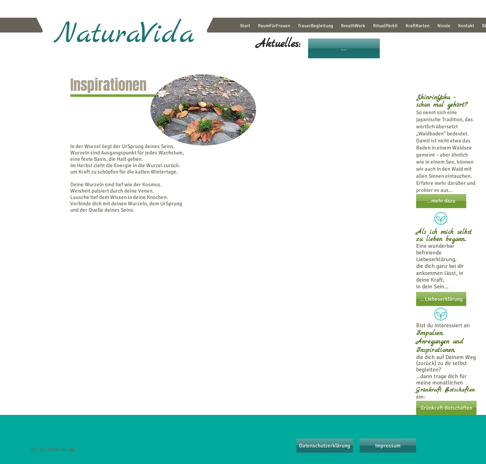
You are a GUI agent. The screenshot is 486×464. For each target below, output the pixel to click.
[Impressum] (388, 446)
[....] (344, 48)
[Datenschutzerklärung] (324, 446)
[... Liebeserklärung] (441, 299)
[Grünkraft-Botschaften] (446, 408)
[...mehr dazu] (441, 201)
